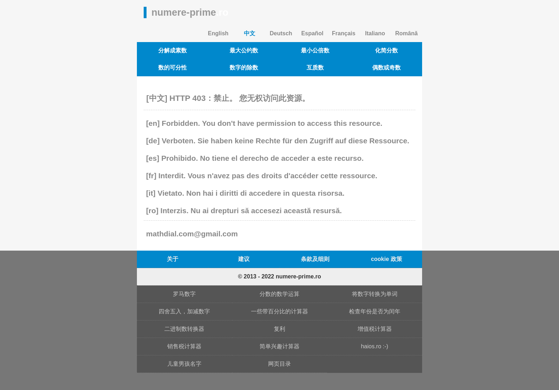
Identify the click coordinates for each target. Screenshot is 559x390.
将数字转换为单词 (375, 294)
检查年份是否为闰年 (374, 311)
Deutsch (281, 33)
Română (406, 33)
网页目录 (279, 364)
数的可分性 (172, 68)
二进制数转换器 (184, 329)
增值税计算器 (375, 329)
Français (343, 33)
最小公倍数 (315, 50)
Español (312, 33)
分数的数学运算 (279, 294)
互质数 (315, 68)
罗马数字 (184, 294)
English (218, 33)
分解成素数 (172, 50)
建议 (244, 259)
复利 (279, 329)
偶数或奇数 (386, 68)
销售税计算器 (184, 346)
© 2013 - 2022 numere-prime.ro (279, 276)
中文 (249, 33)
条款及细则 (315, 259)
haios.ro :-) (374, 346)
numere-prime (190, 12)
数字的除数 (244, 68)
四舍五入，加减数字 (184, 311)
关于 (172, 259)
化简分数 (386, 50)
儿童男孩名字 (184, 364)
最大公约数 (244, 50)
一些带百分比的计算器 (279, 311)
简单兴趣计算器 (279, 346)
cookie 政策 (386, 259)
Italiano (375, 33)
